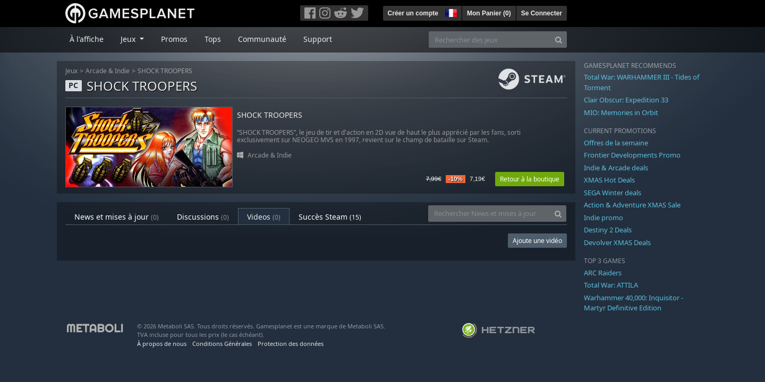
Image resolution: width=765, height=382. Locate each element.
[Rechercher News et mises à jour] (489, 213)
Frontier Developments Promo (632, 155)
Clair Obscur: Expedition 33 (626, 100)
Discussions (203, 217)
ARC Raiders (603, 272)
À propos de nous (161, 344)
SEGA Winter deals (612, 192)
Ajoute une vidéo (537, 240)
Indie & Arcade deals (616, 167)
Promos (174, 39)
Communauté (262, 39)
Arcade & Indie (108, 71)
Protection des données (291, 344)
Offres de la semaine (616, 142)
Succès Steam (330, 217)
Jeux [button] (129, 39)
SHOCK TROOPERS (165, 71)
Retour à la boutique (529, 179)
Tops (213, 39)
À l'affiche (87, 39)
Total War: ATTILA (611, 285)
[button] (450, 11)
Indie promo (603, 217)
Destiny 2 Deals (608, 230)
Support (317, 39)
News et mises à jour (116, 217)
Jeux (71, 71)
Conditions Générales (222, 344)
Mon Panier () (489, 13)
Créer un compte (413, 13)
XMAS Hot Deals (609, 180)
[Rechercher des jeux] (490, 39)
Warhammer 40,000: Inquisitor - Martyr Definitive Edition (633, 303)
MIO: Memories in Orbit (621, 112)
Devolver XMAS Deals (617, 242)
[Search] (558, 39)
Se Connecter (541, 13)
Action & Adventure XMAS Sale (632, 205)
